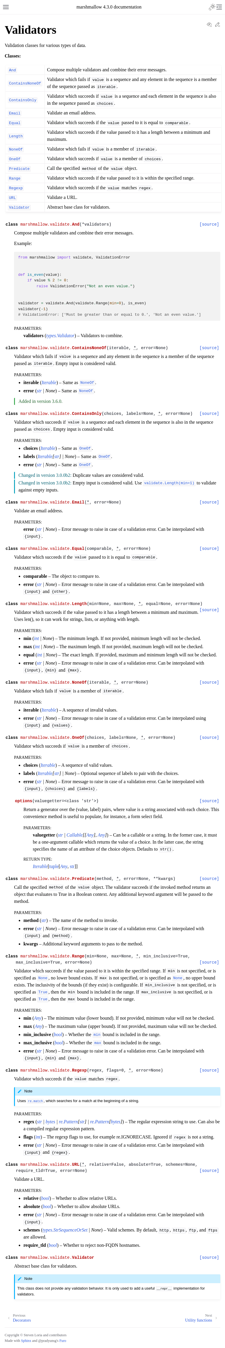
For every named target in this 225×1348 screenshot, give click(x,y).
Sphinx (26, 1341)
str (72, 866)
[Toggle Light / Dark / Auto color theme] (212, 7)
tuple (54, 866)
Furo (62, 1341)
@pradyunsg (47, 1341)
